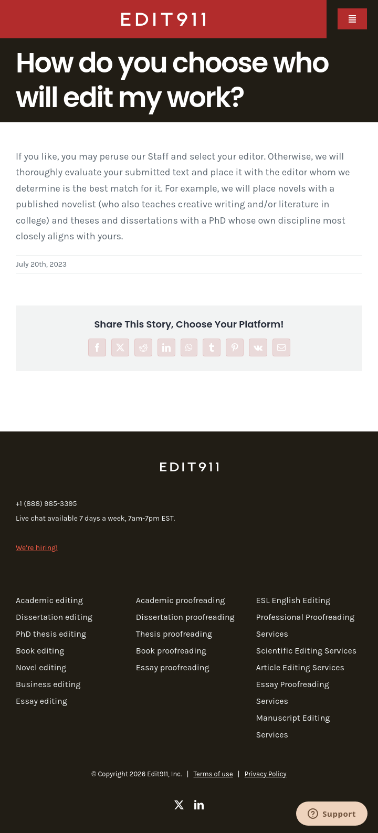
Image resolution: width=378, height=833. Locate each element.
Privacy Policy (266, 774)
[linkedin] (199, 804)
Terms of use (213, 774)
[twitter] (179, 804)
